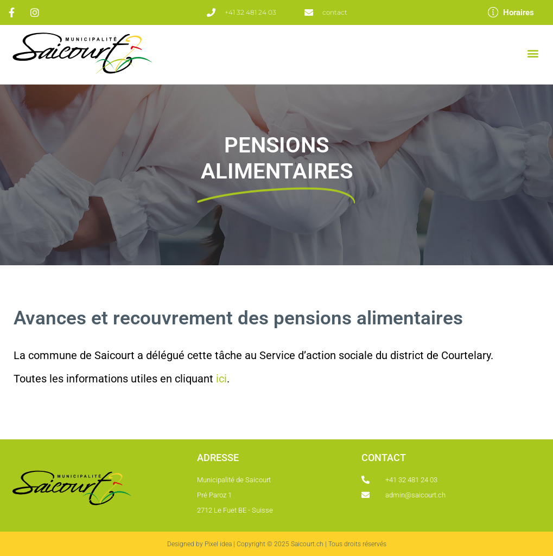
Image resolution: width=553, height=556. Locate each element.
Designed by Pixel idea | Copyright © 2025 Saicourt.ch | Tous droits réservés (276, 544)
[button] (533, 53)
